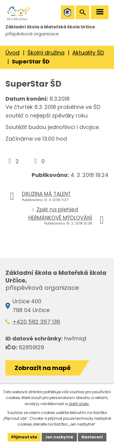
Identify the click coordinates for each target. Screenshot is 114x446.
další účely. (79, 403)
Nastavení (92, 437)
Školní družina (45, 52)
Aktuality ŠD (88, 52)
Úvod (12, 52)
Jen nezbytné (59, 437)
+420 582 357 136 (36, 322)
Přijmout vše (24, 437)
